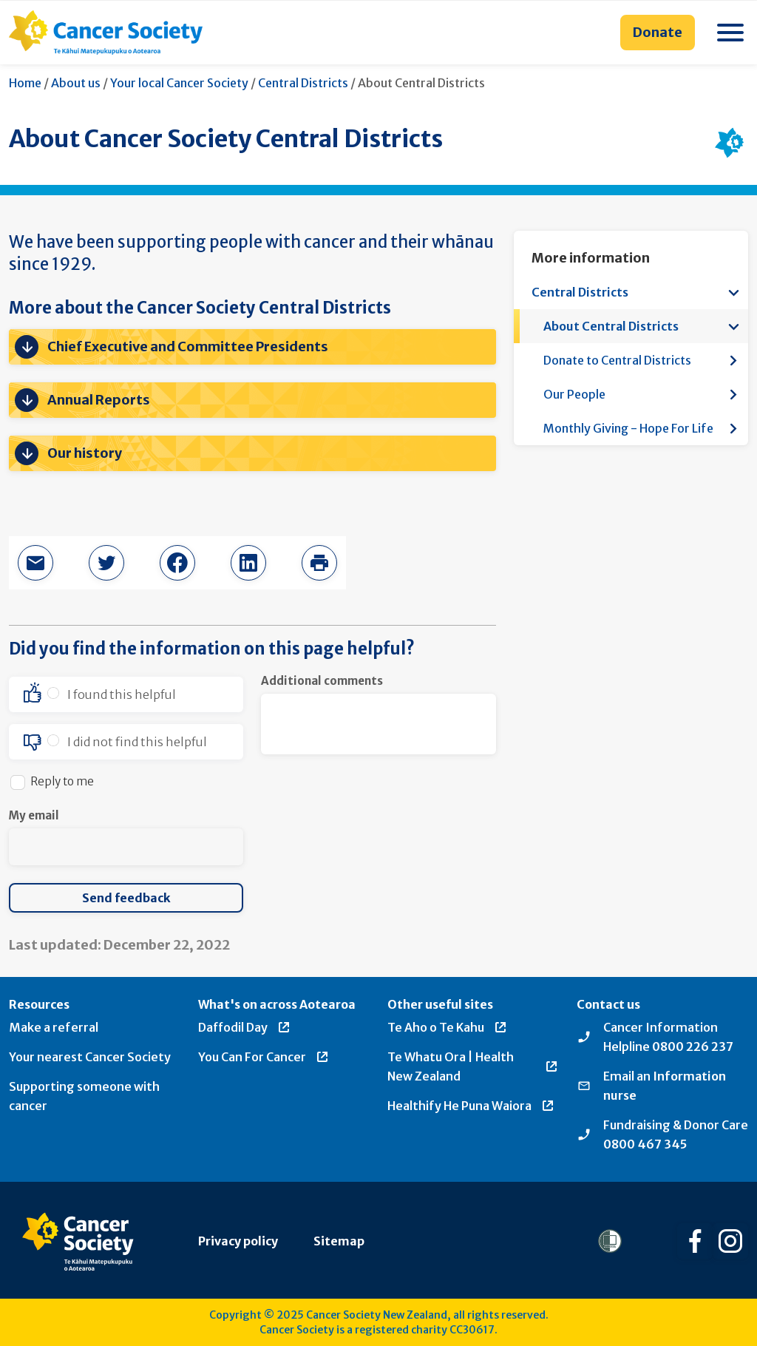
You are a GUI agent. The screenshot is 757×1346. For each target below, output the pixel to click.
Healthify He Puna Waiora (471, 1105)
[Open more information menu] (733, 292)
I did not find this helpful (137, 741)
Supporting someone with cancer (84, 1096)
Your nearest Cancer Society (90, 1056)
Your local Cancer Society (179, 82)
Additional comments (322, 681)
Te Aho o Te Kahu (447, 1027)
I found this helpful (121, 694)
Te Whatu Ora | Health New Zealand (473, 1066)
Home (25, 82)
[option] (126, 694)
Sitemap (338, 1241)
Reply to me (62, 781)
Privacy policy (238, 1241)
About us (76, 82)
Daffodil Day (244, 1027)
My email (34, 815)
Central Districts (303, 82)
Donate (657, 32)
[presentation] (373, 836)
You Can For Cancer (264, 1056)
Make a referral (53, 1027)
